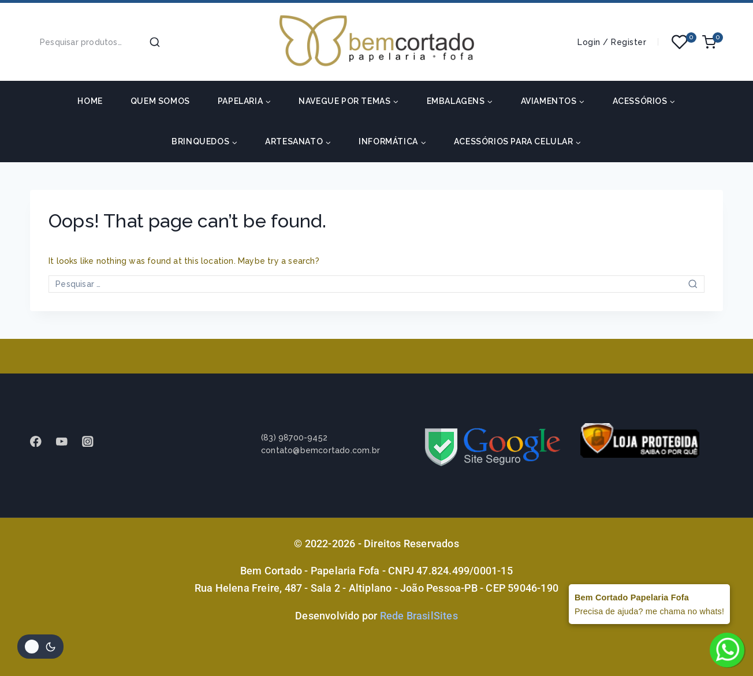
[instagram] (93, 441)
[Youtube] (67, 441)
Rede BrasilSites (419, 616)
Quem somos (160, 101)
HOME (89, 101)
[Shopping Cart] (712, 42)
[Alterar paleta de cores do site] (40, 646)
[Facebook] (41, 441)
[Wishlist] (680, 42)
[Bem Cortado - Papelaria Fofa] (376, 42)
